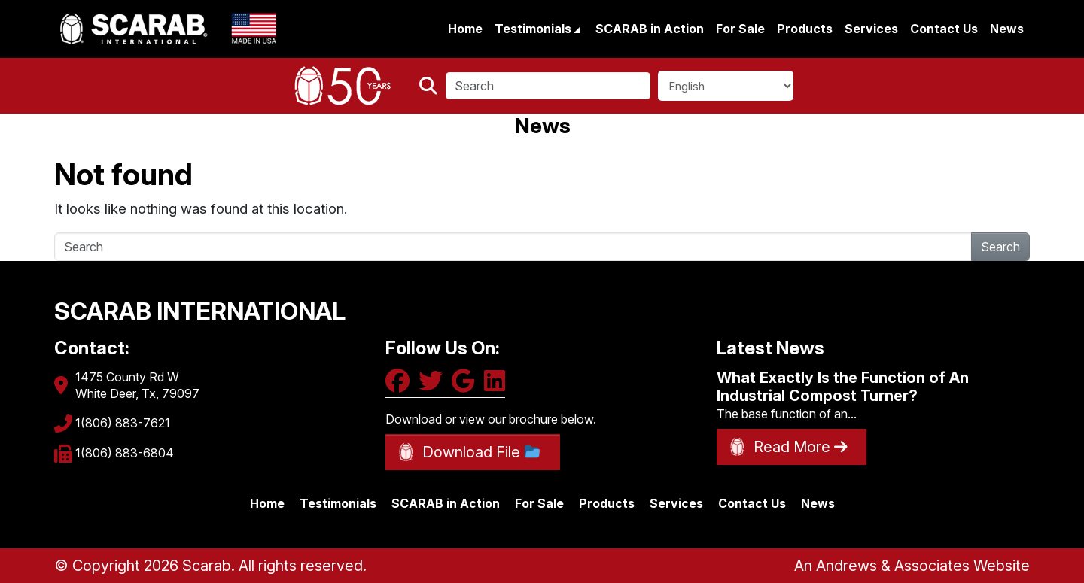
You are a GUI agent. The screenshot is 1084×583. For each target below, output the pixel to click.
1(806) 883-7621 (122, 422)
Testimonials (534, 28)
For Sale (740, 28)
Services (871, 28)
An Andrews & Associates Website (912, 566)
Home (465, 28)
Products (805, 28)
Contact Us (944, 28)
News (1007, 28)
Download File (481, 452)
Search (1000, 246)
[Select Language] (725, 86)
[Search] (548, 85)
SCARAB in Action (649, 28)
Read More (801, 447)
